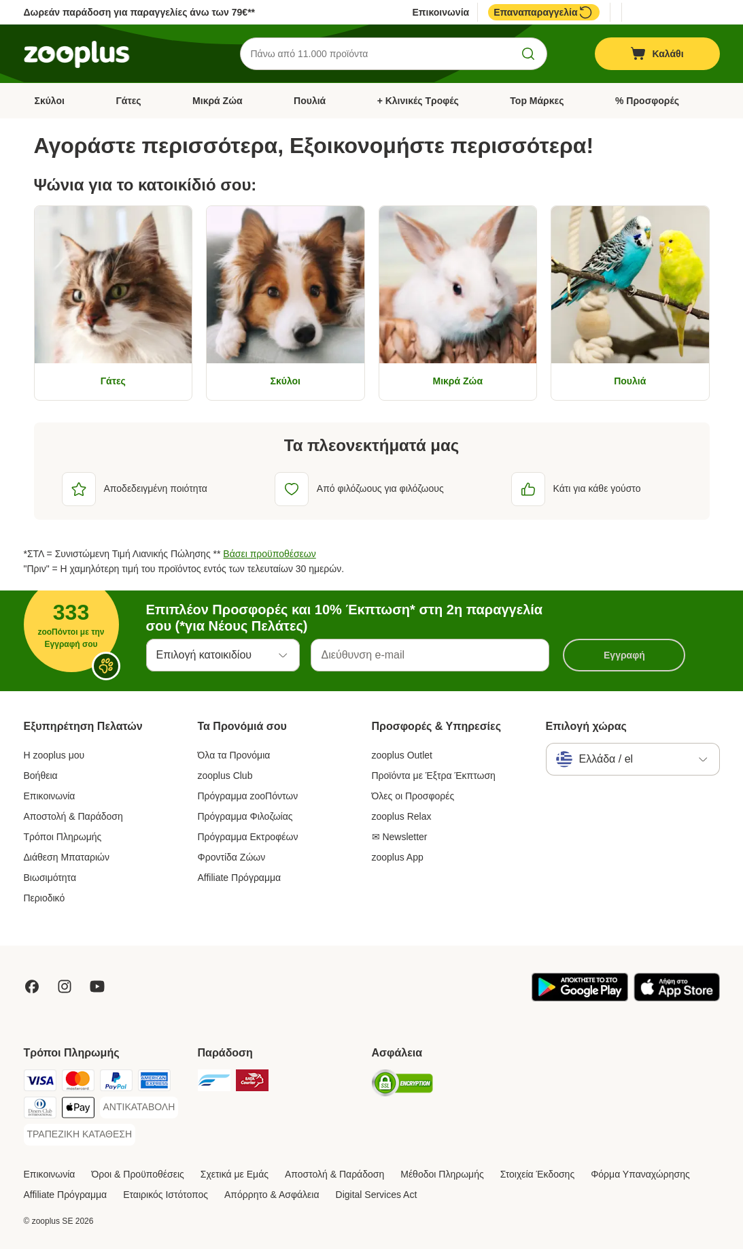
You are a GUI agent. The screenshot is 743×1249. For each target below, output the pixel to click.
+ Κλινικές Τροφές (418, 100)
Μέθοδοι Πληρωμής (441, 1174)
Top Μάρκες (537, 100)
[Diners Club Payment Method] (40, 1110)
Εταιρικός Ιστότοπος (165, 1194)
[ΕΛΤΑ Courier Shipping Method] (252, 1082)
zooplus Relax (402, 816)
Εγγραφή (624, 655)
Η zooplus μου (54, 755)
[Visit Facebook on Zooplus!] (32, 986)
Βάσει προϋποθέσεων (269, 553)
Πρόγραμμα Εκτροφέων (248, 836)
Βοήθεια (41, 775)
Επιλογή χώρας (586, 726)
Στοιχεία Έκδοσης (537, 1174)
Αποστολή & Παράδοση (73, 816)
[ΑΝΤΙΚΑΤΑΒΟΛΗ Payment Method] (139, 1107)
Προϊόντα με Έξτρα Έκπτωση (434, 775)
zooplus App (398, 857)
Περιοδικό (44, 898)
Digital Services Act (376, 1194)
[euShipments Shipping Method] (214, 1082)
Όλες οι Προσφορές (413, 795)
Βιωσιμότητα (50, 877)
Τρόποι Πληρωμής (63, 836)
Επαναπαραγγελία (543, 12)
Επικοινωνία (441, 12)
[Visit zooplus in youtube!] (97, 986)
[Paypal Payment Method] (116, 1082)
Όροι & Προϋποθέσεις (137, 1174)
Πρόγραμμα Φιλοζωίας (245, 816)
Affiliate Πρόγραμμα (239, 877)
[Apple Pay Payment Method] (78, 1110)
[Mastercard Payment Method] (78, 1082)
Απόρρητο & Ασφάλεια (271, 1194)
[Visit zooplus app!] (580, 998)
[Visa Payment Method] (40, 1082)
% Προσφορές (647, 100)
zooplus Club (225, 775)
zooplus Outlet (402, 755)
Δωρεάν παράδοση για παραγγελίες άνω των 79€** (140, 12)
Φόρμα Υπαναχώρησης (640, 1174)
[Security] (402, 1085)
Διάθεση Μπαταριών (67, 857)
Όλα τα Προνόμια (234, 755)
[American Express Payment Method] (154, 1082)
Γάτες (128, 100)
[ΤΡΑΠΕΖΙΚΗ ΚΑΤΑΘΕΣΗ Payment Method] (80, 1134)
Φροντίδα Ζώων (232, 857)
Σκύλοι (50, 100)
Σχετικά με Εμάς (235, 1174)
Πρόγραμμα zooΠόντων (248, 795)
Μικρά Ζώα (217, 100)
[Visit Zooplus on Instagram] (64, 986)
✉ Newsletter (400, 836)
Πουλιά (310, 100)
